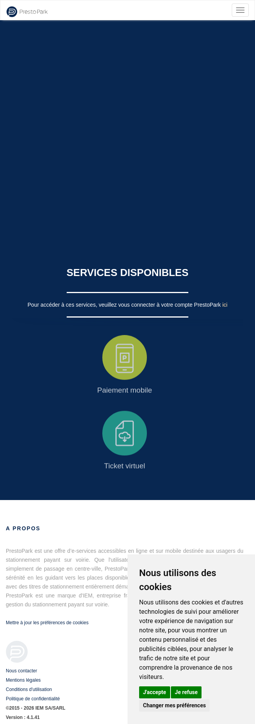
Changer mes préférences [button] (174, 705)
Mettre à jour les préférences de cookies (47, 622)
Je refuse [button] (186, 692)
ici (224, 305)
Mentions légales (23, 680)
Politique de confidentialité (33, 698)
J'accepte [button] (154, 692)
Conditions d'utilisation (29, 689)
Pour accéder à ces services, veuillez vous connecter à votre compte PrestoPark (125, 305)
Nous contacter (21, 671)
